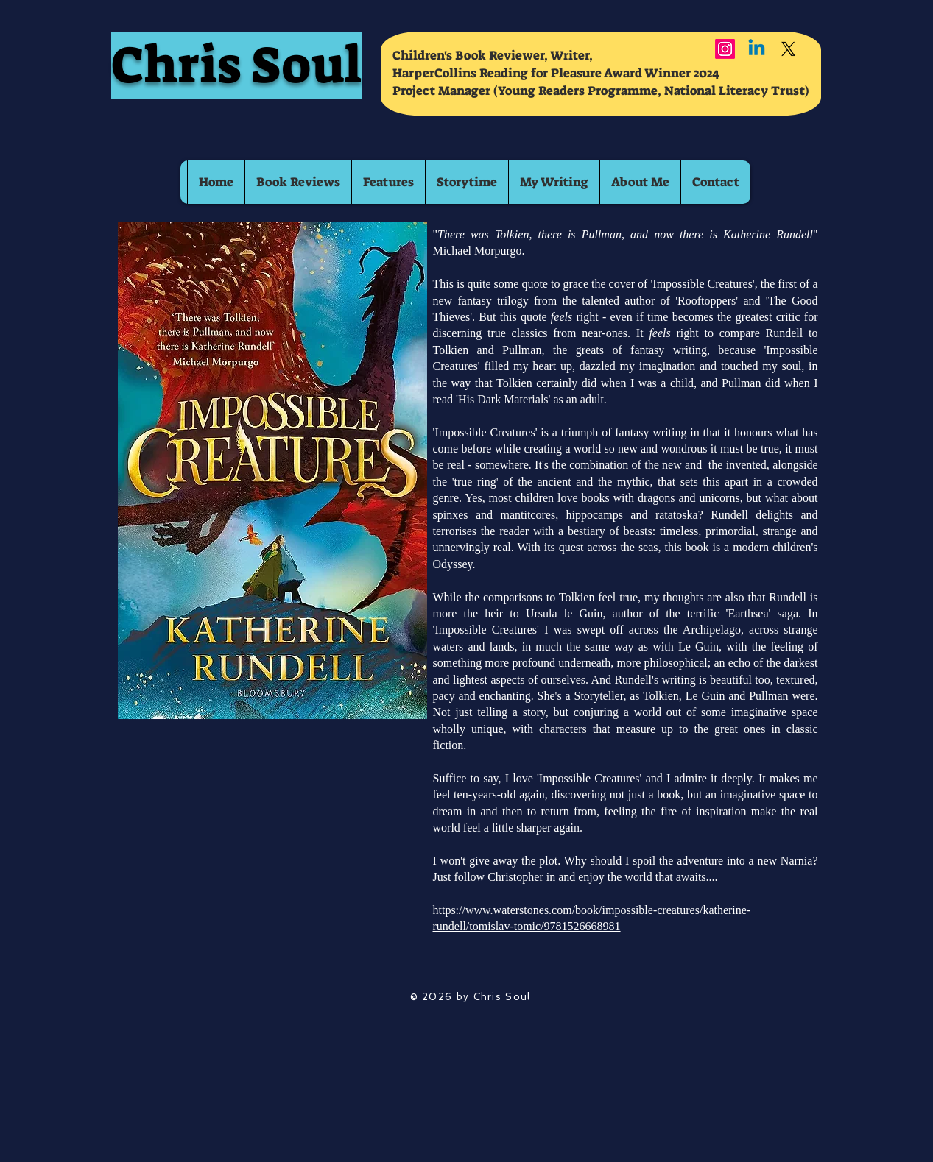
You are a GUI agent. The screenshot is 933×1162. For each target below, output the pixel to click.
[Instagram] (725, 49)
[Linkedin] (757, 49)
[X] (788, 49)
